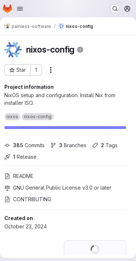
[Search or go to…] (115, 8)
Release (20, 157)
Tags (105, 145)
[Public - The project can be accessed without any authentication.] (80, 50)
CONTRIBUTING (27, 199)
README (18, 176)
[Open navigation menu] (20, 8)
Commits (24, 145)
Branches (68, 145)
